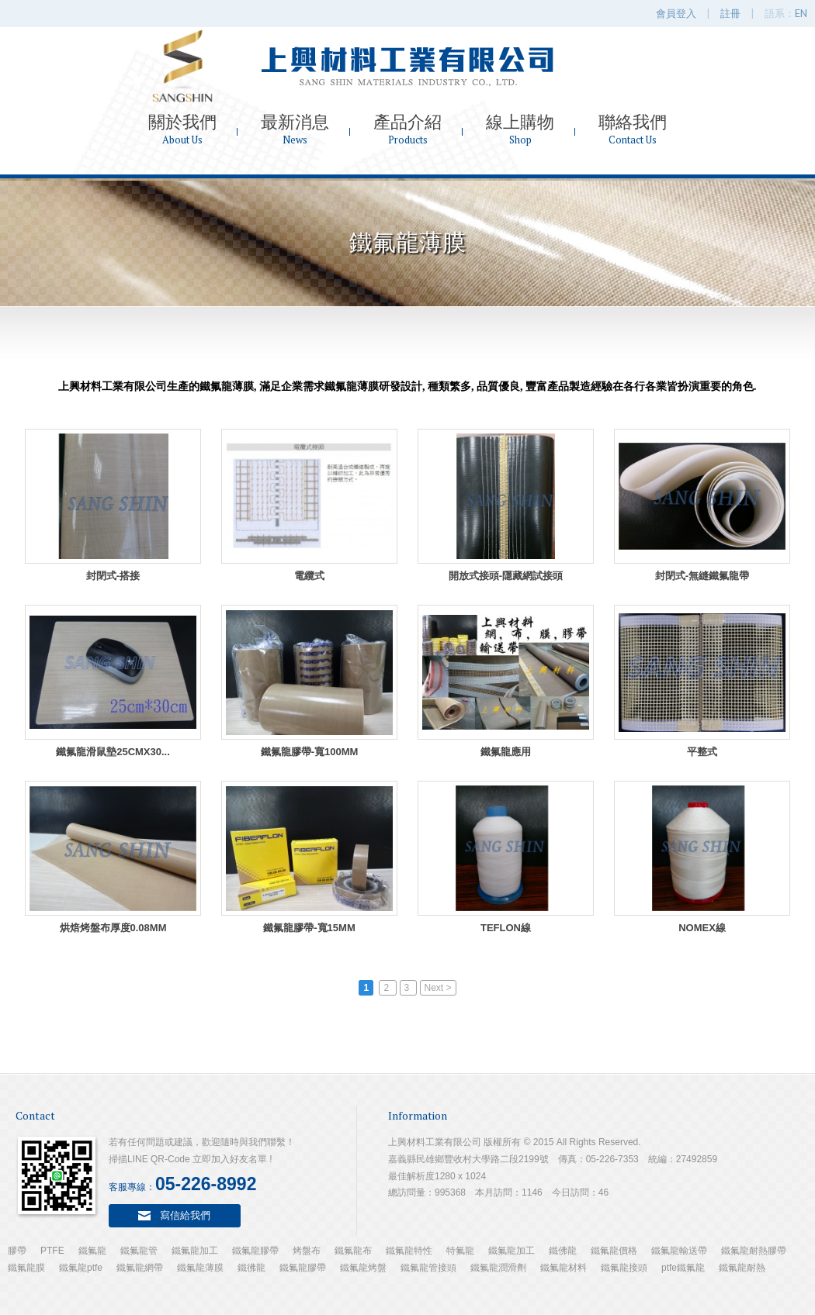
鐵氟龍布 (353, 1250)
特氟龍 (460, 1250)
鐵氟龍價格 (614, 1250)
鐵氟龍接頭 (624, 1267)
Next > (438, 987)
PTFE (52, 1250)
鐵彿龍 (251, 1267)
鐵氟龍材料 (563, 1267)
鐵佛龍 (563, 1250)
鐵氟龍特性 (409, 1250)
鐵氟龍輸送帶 (679, 1250)
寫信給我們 (185, 1215)
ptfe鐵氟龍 (683, 1267)
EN (801, 13)
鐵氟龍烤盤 (363, 1267)
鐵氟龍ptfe (80, 1267)
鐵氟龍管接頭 (428, 1267)
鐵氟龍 (92, 1250)
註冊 (730, 13)
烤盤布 (307, 1250)
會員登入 (676, 13)
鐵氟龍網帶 (139, 1267)
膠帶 (17, 1250)
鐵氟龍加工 (195, 1250)
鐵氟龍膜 (26, 1267)
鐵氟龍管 (139, 1250)
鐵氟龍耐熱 (742, 1267)
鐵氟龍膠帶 (255, 1250)
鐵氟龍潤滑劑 (498, 1267)
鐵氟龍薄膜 (200, 1267)
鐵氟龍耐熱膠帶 (753, 1250)
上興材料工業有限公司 (407, 66)
